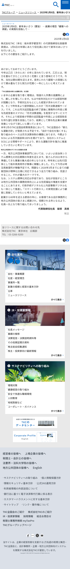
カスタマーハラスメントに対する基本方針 (27, 499)
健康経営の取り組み (18, 389)
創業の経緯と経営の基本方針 (23, 286)
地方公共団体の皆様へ (16, 468)
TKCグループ (8, 12)
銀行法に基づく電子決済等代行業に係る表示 (28, 494)
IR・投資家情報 (11, 516)
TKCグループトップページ (17, 525)
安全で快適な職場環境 (20, 394)
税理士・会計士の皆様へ (17, 458)
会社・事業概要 (16, 273)
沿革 (10, 291)
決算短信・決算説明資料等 (22, 338)
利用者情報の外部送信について (21, 488)
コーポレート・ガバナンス (22, 406)
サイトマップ (11, 504)
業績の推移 (14, 333)
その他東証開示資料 (18, 342)
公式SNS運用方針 (46, 483)
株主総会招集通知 (17, 346)
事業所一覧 (14, 282)
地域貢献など (15, 402)
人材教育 (12, 398)
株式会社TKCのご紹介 (40, 512)
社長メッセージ (16, 329)
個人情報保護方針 (51, 477)
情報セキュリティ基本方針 (18, 483)
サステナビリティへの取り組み (21, 477)
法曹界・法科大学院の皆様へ (20, 463)
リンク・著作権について (35, 504)
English (37, 468)
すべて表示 (56, 299)
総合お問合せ (44, 516)
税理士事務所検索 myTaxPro (18, 520)
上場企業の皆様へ (35, 453)
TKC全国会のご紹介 (13, 512)
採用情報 (28, 516)
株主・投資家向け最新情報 (22, 351)
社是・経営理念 (16, 278)
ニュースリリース (28, 12)
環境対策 (12, 385)
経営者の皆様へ (12, 453)
